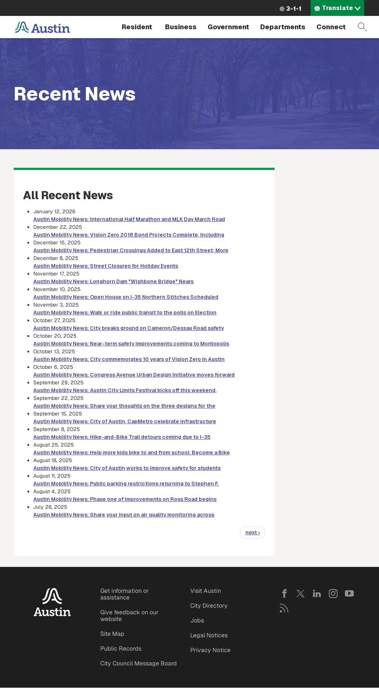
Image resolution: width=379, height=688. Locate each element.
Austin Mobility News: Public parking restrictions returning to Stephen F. (126, 483)
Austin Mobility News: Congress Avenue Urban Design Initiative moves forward (134, 374)
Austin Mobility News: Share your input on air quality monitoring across (123, 514)
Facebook (284, 593)
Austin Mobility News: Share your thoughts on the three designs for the (124, 406)
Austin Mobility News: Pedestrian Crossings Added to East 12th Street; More (130, 250)
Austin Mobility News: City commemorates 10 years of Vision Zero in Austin (129, 359)
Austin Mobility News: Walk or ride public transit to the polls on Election (125, 312)
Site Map (112, 634)
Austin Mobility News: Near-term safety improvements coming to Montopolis (131, 343)
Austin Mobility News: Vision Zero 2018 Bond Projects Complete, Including (128, 234)
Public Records (120, 648)
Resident (137, 27)
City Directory (209, 605)
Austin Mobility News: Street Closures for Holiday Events (105, 266)
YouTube (349, 593)
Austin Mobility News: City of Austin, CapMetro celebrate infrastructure (124, 421)
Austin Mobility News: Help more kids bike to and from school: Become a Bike (131, 452)
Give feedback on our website (129, 615)
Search (362, 27)
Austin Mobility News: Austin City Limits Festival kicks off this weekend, (125, 390)
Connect (331, 27)
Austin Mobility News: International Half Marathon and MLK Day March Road (129, 219)
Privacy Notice (210, 650)
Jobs (197, 620)
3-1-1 (293, 9)
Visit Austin (205, 591)
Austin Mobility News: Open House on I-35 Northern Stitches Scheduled (125, 297)
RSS (284, 608)
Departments (282, 27)
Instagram (333, 593)
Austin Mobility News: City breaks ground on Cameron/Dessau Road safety (128, 328)
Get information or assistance (124, 594)
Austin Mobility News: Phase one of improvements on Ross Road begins (125, 499)
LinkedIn (316, 593)
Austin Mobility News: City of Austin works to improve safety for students (127, 468)
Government (228, 27)
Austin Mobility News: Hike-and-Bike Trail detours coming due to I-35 (122, 437)
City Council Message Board (138, 663)
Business (181, 27)
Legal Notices (209, 635)
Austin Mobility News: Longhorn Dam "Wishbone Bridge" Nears (113, 281)
